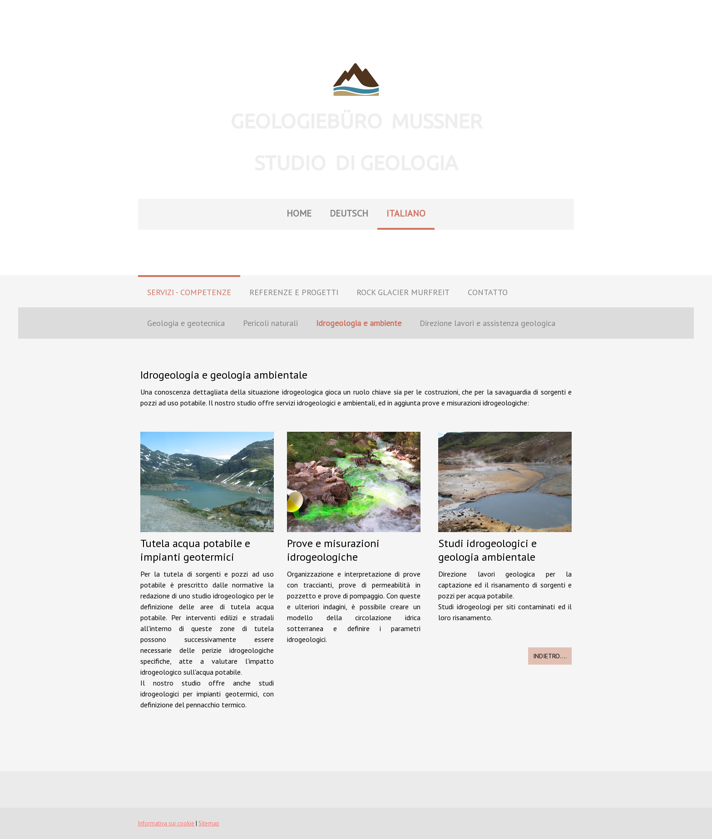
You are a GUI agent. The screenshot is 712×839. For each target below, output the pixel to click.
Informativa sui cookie (166, 823)
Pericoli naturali (270, 323)
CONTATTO (488, 292)
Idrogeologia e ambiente (358, 323)
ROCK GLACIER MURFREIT (403, 292)
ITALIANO (405, 213)
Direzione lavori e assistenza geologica (487, 323)
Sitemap (208, 823)
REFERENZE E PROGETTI (293, 292)
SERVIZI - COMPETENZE (189, 292)
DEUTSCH (349, 213)
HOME (299, 213)
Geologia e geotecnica (186, 323)
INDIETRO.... (550, 656)
